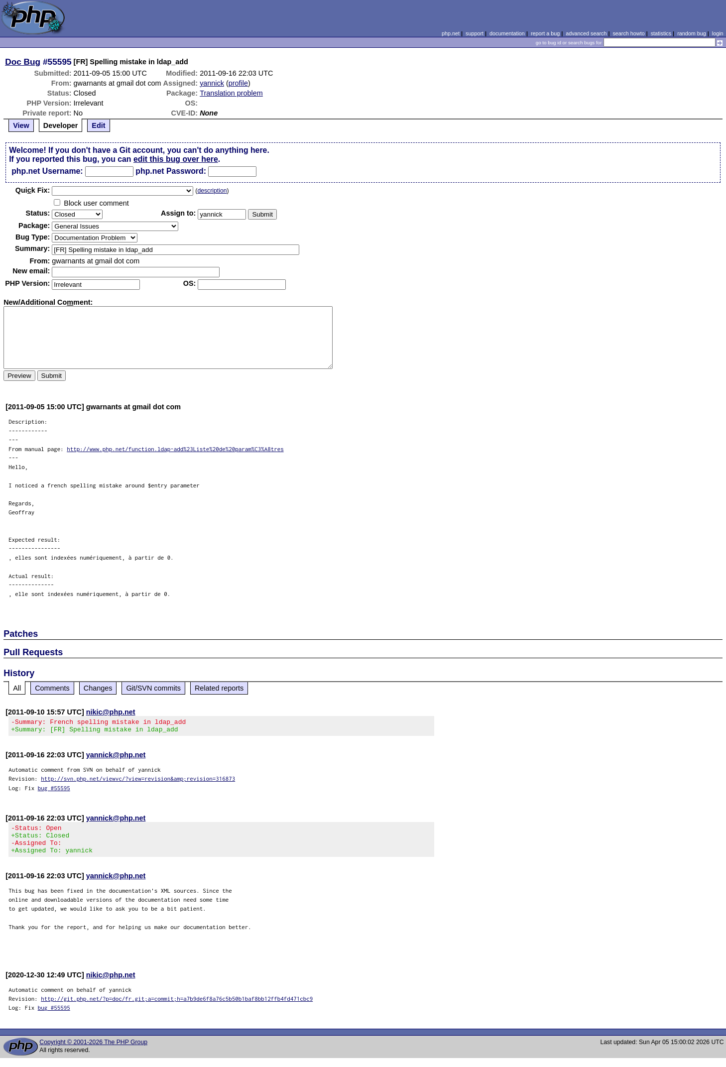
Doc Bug (22, 62)
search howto (628, 33)
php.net (451, 33)
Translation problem (231, 93)
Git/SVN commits (153, 688)
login (718, 33)
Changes (98, 688)
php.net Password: (170, 171)
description (212, 190)
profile (238, 83)
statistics (661, 33)
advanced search (586, 33)
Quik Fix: (32, 190)
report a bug (545, 33)
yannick (212, 83)
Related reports (219, 688)
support (475, 33)
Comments (52, 688)
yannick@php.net (116, 758)
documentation (507, 33)
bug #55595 (54, 791)
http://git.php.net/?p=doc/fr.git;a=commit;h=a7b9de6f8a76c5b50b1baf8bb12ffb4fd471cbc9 (177, 1007)
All (17, 688)
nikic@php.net (110, 712)
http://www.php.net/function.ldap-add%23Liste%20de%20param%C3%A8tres (175, 449)
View (21, 125)
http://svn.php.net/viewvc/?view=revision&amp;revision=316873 (138, 781)
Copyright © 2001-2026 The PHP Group (93, 1051)
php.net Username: (47, 171)
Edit (98, 125)
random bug (691, 33)
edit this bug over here (175, 159)
